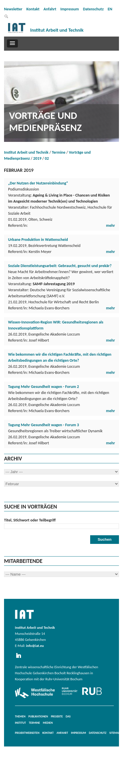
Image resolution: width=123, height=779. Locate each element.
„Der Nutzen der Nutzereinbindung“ (38, 183)
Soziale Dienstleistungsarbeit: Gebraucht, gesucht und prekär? (59, 265)
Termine (58, 152)
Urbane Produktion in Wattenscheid (38, 239)
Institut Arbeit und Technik (26, 152)
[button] (12, 43)
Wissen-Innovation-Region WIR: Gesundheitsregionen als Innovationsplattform (55, 325)
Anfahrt (49, 9)
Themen (20, 716)
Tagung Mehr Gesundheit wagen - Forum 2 (43, 386)
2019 (37, 158)
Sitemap (114, 733)
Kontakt (33, 9)
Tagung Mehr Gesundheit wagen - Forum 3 (43, 424)
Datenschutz (93, 9)
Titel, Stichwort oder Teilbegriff (30, 520)
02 (47, 158)
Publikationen (38, 716)
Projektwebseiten (27, 733)
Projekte (57, 716)
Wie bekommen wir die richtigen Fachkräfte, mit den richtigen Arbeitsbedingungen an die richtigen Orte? (59, 357)
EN (110, 9)
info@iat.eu (35, 645)
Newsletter (13, 9)
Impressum (69, 9)
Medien (48, 723)
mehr (110, 225)
